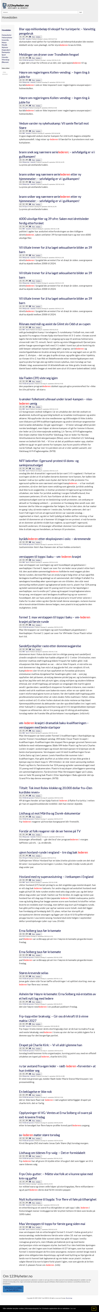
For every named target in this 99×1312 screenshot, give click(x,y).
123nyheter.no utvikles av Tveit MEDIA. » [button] (13, 1289)
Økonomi (5, 62)
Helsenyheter (7, 37)
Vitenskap (5, 60)
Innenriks (5, 40)
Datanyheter (7, 35)
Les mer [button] (73, 1308)
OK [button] (94, 1308)
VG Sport (25, 108)
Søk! (80, 12)
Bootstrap (69, 1298)
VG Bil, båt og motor (28, 60)
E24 (23, 936)
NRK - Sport (25, 329)
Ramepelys (6, 52)
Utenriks (5, 57)
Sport (4, 55)
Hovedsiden (6, 30)
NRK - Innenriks (26, 39)
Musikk (4, 45)
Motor (4, 42)
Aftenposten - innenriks (29, 82)
